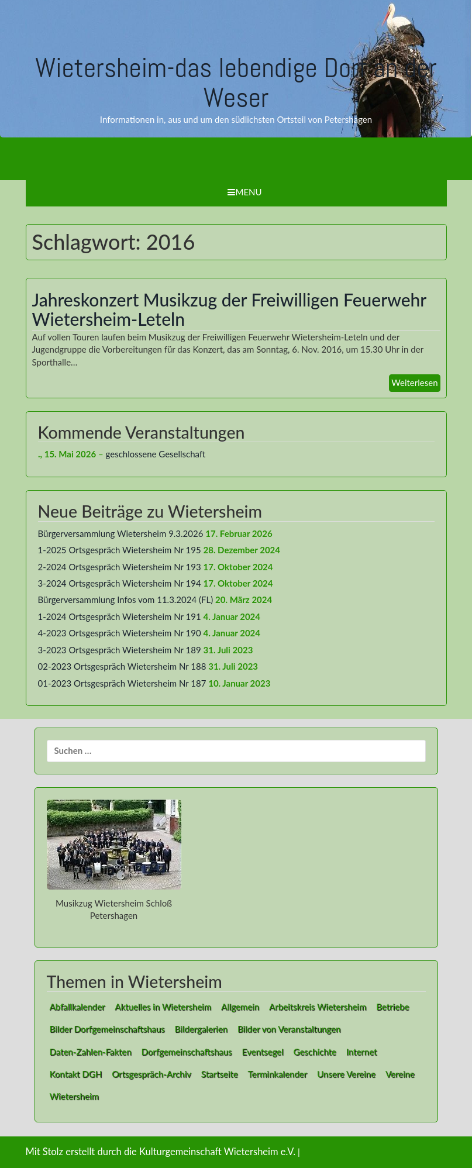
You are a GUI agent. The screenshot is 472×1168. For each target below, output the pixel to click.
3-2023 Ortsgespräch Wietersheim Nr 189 (119, 650)
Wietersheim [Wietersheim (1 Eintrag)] (74, 1096)
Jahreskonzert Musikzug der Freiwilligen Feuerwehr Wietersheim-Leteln (229, 309)
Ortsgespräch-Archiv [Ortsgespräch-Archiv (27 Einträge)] (151, 1074)
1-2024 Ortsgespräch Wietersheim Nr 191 (119, 616)
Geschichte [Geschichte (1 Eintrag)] (315, 1051)
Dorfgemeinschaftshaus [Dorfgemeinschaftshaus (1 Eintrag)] (187, 1051)
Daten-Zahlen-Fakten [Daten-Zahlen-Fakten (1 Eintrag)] (91, 1051)
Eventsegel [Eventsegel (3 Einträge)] (263, 1051)
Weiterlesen (414, 382)
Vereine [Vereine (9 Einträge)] (400, 1074)
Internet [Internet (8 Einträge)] (361, 1051)
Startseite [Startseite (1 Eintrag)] (219, 1074)
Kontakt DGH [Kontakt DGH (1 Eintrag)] (76, 1074)
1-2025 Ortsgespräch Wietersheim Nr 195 (119, 550)
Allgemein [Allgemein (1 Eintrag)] (240, 1006)
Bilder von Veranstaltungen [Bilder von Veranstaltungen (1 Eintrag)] (288, 1029)
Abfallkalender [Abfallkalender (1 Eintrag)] (77, 1006)
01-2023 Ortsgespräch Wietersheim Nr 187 (122, 683)
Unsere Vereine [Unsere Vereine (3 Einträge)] (346, 1074)
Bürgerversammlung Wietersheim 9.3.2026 (121, 533)
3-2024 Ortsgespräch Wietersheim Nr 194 (119, 583)
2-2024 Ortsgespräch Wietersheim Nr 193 (119, 566)
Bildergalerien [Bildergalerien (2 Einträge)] (201, 1029)
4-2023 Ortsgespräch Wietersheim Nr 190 (119, 633)
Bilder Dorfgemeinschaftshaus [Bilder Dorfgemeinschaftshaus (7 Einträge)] (107, 1029)
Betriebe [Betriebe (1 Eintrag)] (392, 1006)
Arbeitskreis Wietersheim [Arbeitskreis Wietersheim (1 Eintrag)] (317, 1006)
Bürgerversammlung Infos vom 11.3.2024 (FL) (125, 599)
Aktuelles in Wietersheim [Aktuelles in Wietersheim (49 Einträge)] (163, 1006)
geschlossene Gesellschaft (155, 454)
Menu (244, 192)
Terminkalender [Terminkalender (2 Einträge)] (277, 1074)
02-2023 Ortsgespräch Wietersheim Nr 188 (122, 666)
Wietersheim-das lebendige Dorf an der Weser (236, 82)
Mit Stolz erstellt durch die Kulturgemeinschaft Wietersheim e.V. (161, 1151)
